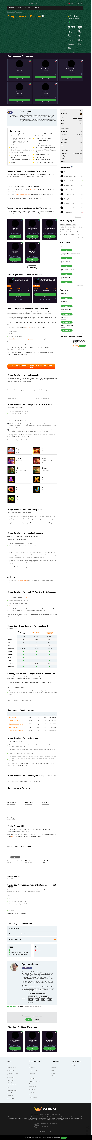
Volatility (11, 642)
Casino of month (33, 1102)
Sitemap (31, 1132)
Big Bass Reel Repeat (14, 757)
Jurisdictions (32, 1124)
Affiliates (53, 1113)
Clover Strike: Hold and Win (79, 275)
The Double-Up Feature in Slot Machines (71, 234)
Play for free (15, 894)
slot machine (28, 330)
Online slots (10, 1115)
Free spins (12, 341)
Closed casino (11, 1107)
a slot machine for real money (23, 197)
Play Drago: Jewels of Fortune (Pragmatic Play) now (31, 369)
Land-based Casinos (34, 1118)
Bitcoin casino (33, 1107)
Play (19, 79)
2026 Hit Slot (76, 326)
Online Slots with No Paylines (68, 226)
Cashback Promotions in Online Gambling (71, 229)
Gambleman (76, 308)
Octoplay (75, 337)
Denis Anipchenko (15, 124)
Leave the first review (73, 19)
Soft (30, 1121)
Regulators (32, 1126)
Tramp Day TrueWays (49, 669)
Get (19, 297)
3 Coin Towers (76, 300)
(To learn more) (56, 1137)
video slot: (27, 634)
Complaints (32, 1115)
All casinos (32, 269)
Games (19, 9)
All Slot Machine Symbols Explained (69, 236)
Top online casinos (12, 1122)
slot (13, 314)
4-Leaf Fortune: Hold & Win (78, 335)
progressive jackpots (22, 617)
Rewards (9, 1130)
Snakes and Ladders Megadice (16, 768)
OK (63, 1137)
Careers (53, 1110)
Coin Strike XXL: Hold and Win (78, 247)
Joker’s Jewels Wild (13, 764)
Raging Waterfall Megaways (16, 761)
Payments (32, 1105)
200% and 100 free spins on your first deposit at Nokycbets (79, 352)
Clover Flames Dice (78, 317)
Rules (9, 1124)
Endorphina (75, 301)
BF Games (10, 915)
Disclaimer (53, 1105)
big (9, 288)
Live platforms (33, 1135)
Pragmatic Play (11, 841)
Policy (52, 1107)
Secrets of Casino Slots (66, 231)
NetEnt (9, 899)
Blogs (73, 1102)
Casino (11, 9)
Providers (10, 1133)
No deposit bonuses (12, 1127)
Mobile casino (32, 1110)
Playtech (75, 259)
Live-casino (32, 1113)
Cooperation (54, 1102)
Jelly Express (12, 754)
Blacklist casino (11, 1105)
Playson (75, 250)
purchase (30, 341)
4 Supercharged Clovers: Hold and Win (78, 257)
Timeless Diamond (77, 283)
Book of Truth (36, 670)
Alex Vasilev (20, 1043)
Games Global (28, 899)
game (12, 873)
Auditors (31, 1129)
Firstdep (36, 288)
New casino (10, 1102)
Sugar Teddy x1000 (77, 265)
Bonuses (27, 9)
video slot (32, 192)
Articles (36, 9)
